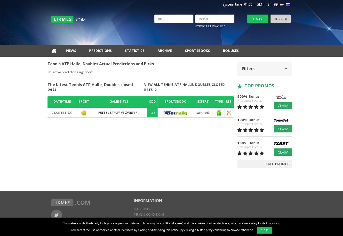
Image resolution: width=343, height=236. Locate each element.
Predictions (100, 50)
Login (257, 19)
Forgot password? (210, 26)
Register (280, 19)
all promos (278, 164)
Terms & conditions (149, 214)
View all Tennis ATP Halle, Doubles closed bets (184, 87)
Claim (283, 105)
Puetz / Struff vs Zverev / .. (118, 113)
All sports (142, 209)
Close (265, 230)
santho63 (203, 113)
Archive (165, 50)
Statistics (134, 50)
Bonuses (231, 50)
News (71, 50)
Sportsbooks (197, 50)
